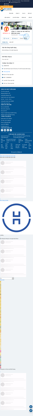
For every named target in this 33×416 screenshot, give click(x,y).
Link (3, 280)
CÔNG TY (17, 13)
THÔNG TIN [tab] (5, 42)
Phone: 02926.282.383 (5, 122)
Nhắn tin (15, 38)
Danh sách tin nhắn (4, 156)
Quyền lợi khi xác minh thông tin (8, 97)
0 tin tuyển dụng (22, 35)
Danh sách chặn (11, 156)
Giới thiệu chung (2, 146)
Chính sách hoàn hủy (5, 103)
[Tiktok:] (11, 130)
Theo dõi (6, 38)
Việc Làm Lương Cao (5, 108)
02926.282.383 (26, 0)
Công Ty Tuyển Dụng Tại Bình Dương (8, 112)
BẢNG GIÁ (24, 17)
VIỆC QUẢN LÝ (7, 17)
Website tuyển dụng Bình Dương (8, 114)
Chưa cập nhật (7, 71)
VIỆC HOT (30, 13)
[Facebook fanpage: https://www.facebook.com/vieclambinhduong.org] (2, 130)
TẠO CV (23, 13)
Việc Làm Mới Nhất (5, 107)
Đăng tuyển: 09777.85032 (6, 118)
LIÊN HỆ (30, 17)
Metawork (19, 152)
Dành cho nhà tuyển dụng (6, 6)
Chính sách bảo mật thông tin (18, 146)
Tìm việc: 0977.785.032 (6, 120)
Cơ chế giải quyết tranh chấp (24, 146)
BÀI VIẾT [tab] (12, 42)
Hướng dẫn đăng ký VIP (6, 95)
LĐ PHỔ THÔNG (16, 17)
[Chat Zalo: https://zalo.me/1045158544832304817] (8, 130)
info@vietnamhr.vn (5, 126)
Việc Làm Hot (4, 110)
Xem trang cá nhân (4, 200)
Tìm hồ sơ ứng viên (5, 91)
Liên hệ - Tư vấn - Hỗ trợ (6, 99)
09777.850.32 (8, 0)
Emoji (1, 280)
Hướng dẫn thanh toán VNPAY (7, 101)
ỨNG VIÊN (11, 13)
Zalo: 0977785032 (5, 124)
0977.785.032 (17, 0)
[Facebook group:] (5, 130)
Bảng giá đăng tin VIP (5, 93)
